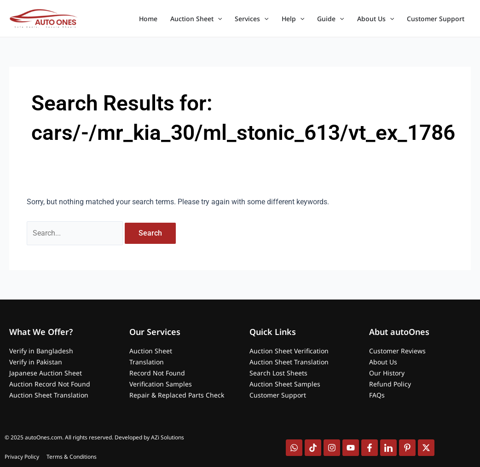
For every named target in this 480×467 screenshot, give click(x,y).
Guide (330, 18)
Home (148, 18)
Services (251, 18)
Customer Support (435, 18)
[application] (218, 18)
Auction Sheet (196, 18)
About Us (375, 18)
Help (293, 18)
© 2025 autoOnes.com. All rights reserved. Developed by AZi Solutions (94, 437)
